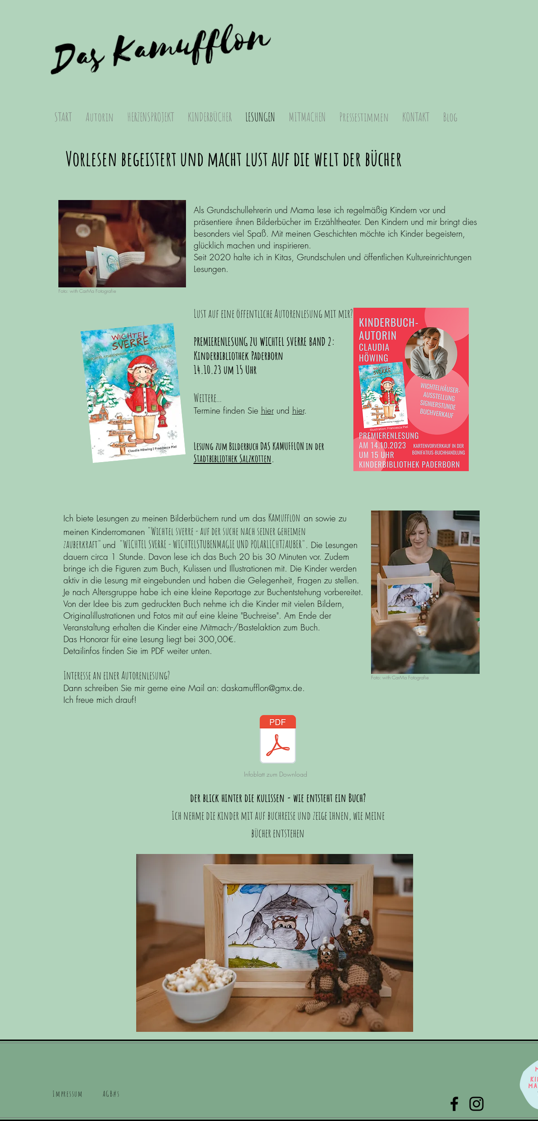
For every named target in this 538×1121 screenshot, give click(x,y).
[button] (99, 117)
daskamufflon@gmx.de (261, 688)
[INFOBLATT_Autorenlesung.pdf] (277, 740)
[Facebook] (454, 1103)
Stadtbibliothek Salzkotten (232, 458)
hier (298, 410)
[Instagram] (476, 1103)
